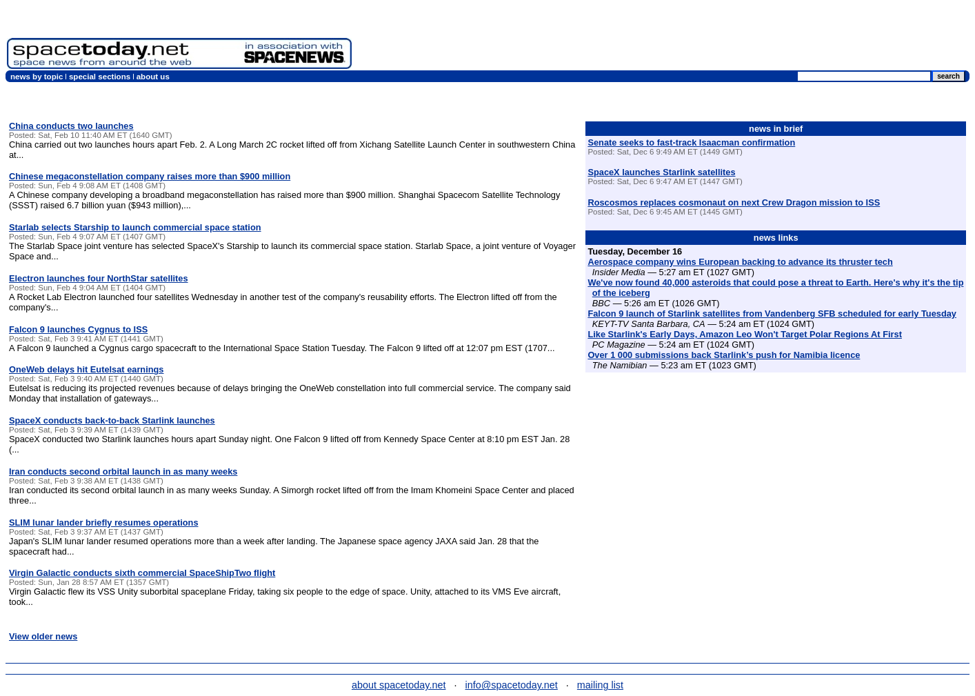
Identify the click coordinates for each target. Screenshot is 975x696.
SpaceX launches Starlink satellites (661, 172)
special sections (99, 76)
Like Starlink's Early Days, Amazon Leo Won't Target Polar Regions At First (744, 334)
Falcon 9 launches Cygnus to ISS (78, 329)
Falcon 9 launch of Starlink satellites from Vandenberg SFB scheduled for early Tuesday (771, 313)
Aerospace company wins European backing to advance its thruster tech (739, 262)
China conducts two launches (71, 126)
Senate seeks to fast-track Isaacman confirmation (691, 142)
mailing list (600, 684)
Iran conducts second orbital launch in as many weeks (123, 471)
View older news (43, 636)
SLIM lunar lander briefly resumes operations (104, 522)
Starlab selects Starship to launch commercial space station (135, 227)
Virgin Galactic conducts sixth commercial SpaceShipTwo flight (142, 573)
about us (153, 76)
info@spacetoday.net (511, 684)
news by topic (36, 76)
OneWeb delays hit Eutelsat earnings (86, 369)
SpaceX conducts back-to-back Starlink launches (112, 420)
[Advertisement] (717, 38)
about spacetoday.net (399, 684)
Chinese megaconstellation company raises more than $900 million (149, 176)
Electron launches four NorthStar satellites (98, 278)
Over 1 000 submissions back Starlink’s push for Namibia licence (723, 355)
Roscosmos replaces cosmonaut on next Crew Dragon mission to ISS (733, 202)
